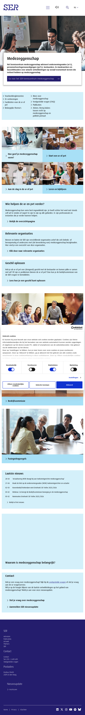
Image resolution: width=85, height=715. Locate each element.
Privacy (14, 710)
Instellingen (73, 377)
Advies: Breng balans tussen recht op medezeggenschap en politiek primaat (42, 112)
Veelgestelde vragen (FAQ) (44, 102)
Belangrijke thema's (13, 108)
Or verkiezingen (11, 99)
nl (76, 7)
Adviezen (7, 637)
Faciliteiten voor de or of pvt (15, 103)
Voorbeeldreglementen (14, 96)
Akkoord (69, 385)
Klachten (23, 710)
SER (5, 646)
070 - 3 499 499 (12, 659)
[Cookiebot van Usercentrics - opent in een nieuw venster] (72, 328)
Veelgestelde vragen (11, 662)
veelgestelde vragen (57, 582)
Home (6, 710)
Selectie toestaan (42, 385)
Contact (6, 657)
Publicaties (37, 105)
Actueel (6, 641)
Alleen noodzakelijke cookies (15, 385)
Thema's (6, 644)
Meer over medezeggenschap (40, 97)
